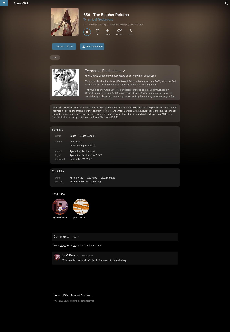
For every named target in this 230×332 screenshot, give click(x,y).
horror (55, 57)
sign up (65, 245)
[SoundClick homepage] (21, 3)
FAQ (65, 295)
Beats (73, 135)
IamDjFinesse (70, 255)
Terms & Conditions (82, 295)
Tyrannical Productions (98, 19)
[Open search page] (227, 3)
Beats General (87, 135)
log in (76, 245)
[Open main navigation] (4, 3)
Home (57, 295)
